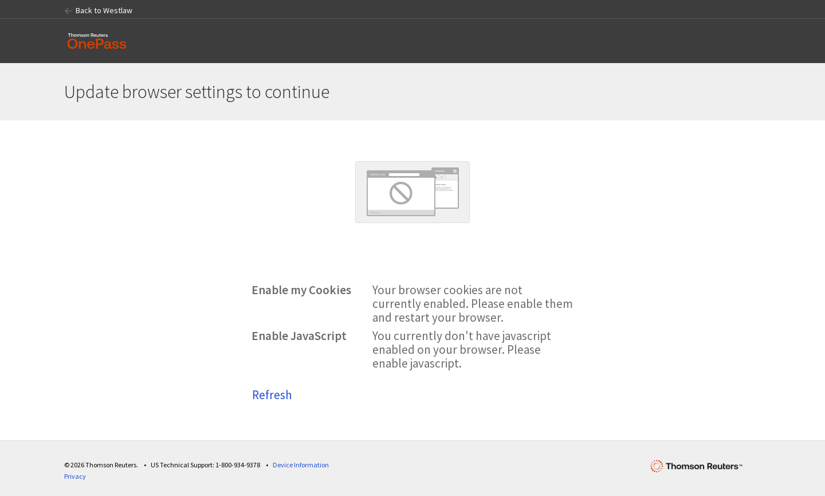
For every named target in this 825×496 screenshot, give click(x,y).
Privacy (75, 476)
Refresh (272, 395)
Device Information (301, 464)
